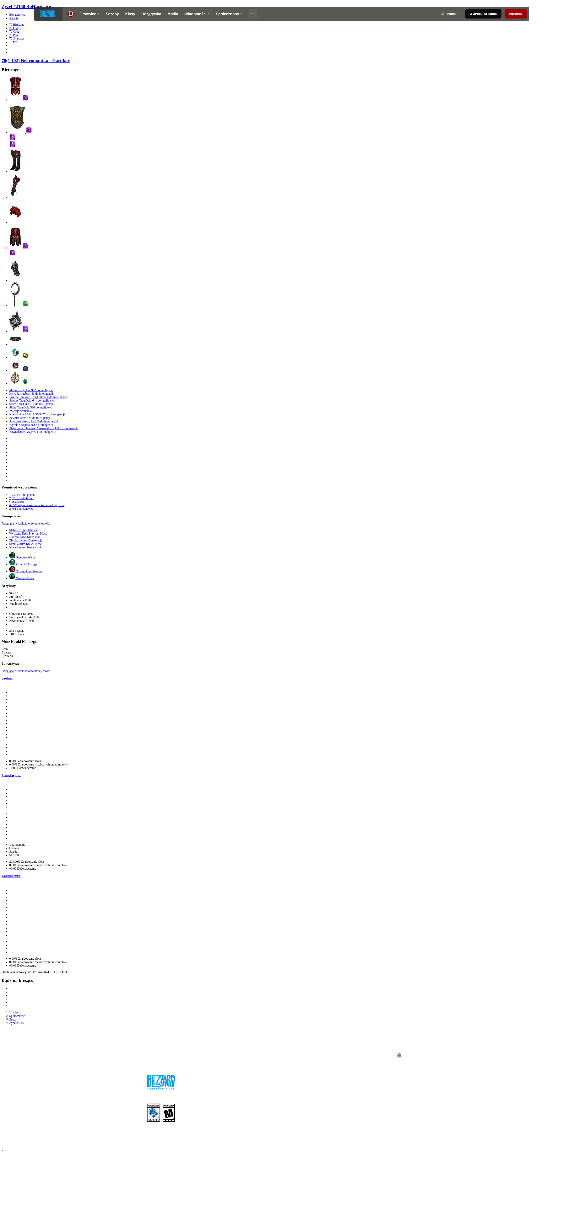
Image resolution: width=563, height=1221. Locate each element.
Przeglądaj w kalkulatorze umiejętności (26, 523)
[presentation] (48, 14)
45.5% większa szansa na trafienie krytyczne (36, 505)
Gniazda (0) (16, 501)
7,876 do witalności (21, 498)
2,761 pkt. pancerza (21, 508)
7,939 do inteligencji (22, 494)
